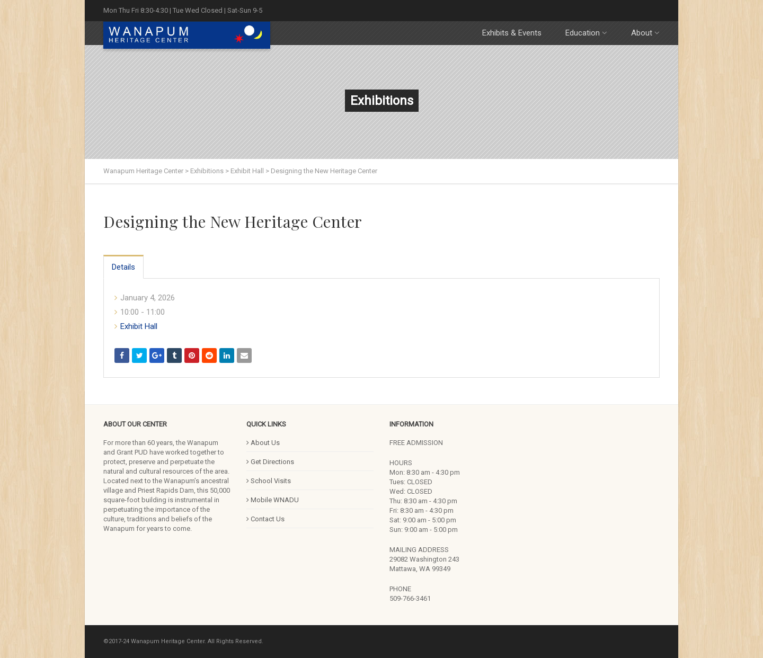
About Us (263, 443)
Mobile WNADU (272, 500)
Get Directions (270, 462)
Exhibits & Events (512, 33)
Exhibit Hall (138, 326)
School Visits (268, 481)
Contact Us (265, 519)
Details (123, 267)
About (645, 33)
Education (586, 33)
